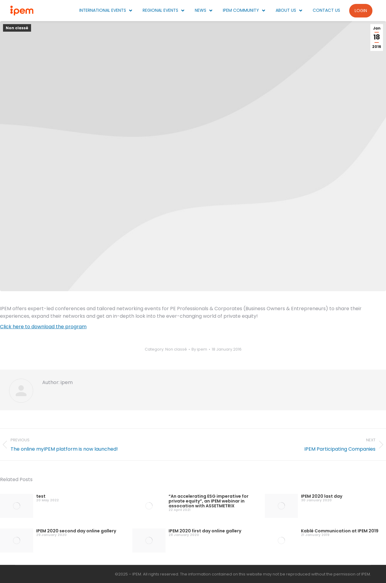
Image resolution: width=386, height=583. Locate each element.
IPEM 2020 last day (321, 496)
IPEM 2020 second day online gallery (76, 530)
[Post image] (16, 506)
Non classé (17, 27)
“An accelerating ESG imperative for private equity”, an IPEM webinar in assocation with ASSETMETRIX (208, 501)
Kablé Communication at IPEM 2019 (339, 530)
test (41, 496)
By (199, 349)
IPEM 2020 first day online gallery (205, 530)
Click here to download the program (43, 326)
